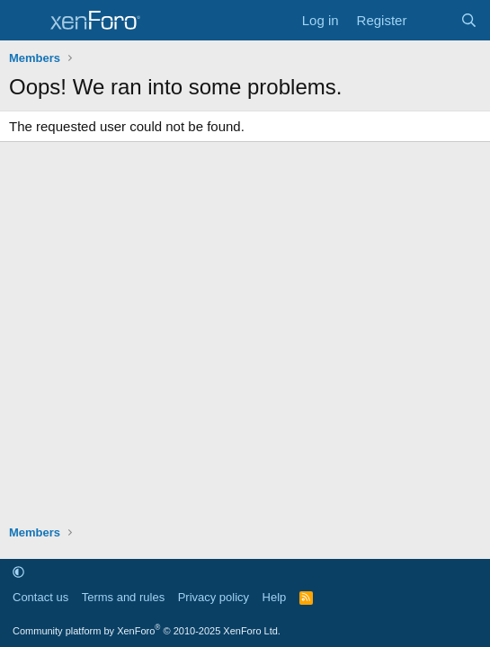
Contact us (40, 597)
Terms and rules (123, 597)
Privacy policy (213, 597)
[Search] (468, 20)
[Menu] (25, 21)
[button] (18, 572)
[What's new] (432, 20)
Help (275, 597)
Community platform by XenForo (147, 630)
